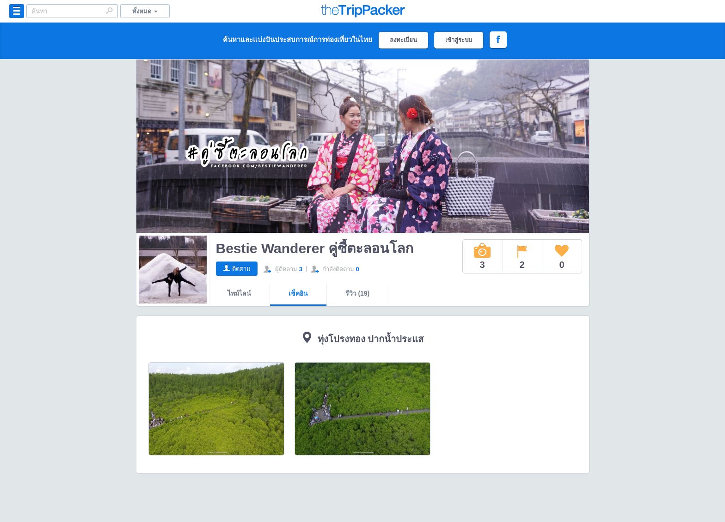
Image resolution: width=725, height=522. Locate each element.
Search (109, 10)
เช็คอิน (298, 293)
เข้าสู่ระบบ (458, 39)
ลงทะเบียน (403, 39)
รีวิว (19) (357, 293)
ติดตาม (241, 268)
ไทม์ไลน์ (239, 293)
